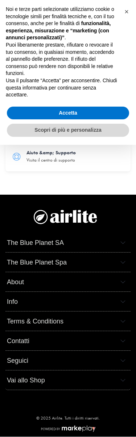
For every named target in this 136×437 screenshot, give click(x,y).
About (15, 282)
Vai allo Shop (26, 380)
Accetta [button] (68, 113)
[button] (126, 11)
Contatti (18, 341)
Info (12, 301)
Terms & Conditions (35, 321)
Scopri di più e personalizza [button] (67, 130)
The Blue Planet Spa (37, 262)
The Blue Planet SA (35, 242)
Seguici (17, 360)
